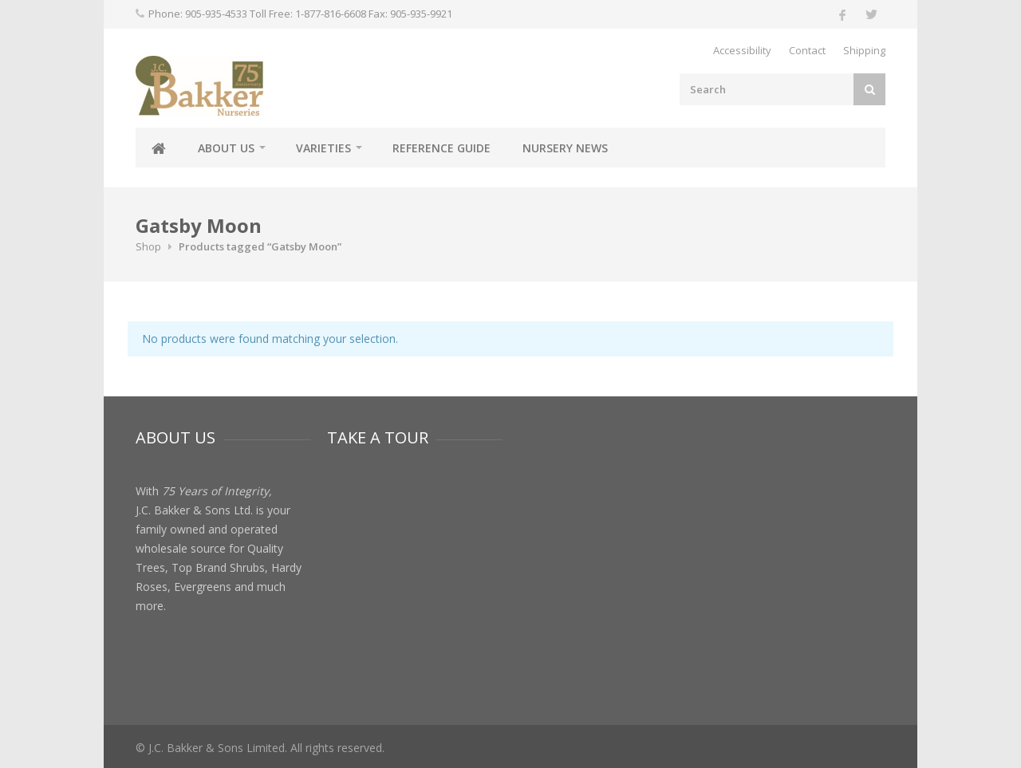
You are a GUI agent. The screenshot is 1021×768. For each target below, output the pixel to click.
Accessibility (742, 50)
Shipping (864, 50)
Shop (148, 246)
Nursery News (565, 148)
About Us (226, 148)
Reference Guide (441, 148)
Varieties (323, 148)
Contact (807, 50)
